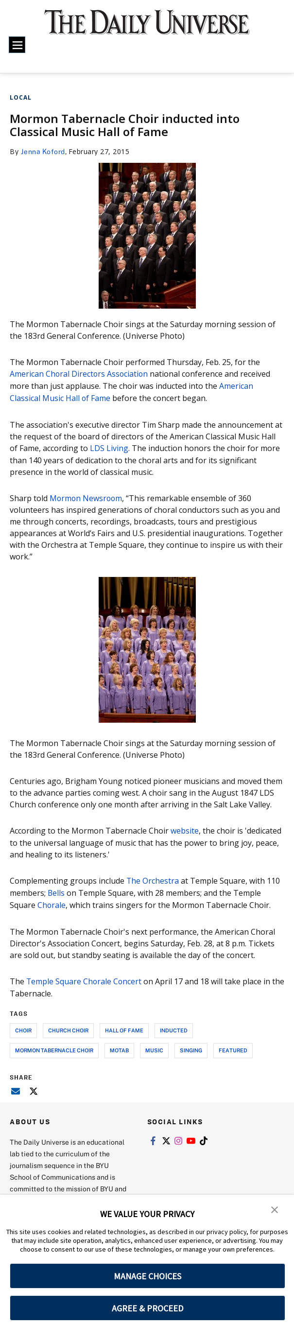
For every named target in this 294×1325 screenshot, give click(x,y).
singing (191, 1046)
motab (119, 1046)
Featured (233, 1046)
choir (23, 1026)
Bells (56, 890)
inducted (174, 1026)
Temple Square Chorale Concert (84, 977)
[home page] (147, 28)
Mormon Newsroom (87, 496)
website (185, 828)
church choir (68, 1026)
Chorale (51, 901)
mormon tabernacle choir (54, 1046)
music (154, 1046)
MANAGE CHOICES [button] (147, 1276)
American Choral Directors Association (80, 373)
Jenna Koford (43, 151)
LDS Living (108, 446)
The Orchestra (152, 878)
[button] (274, 1209)
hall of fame (124, 1026)
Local (21, 97)
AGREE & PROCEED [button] (147, 1308)
